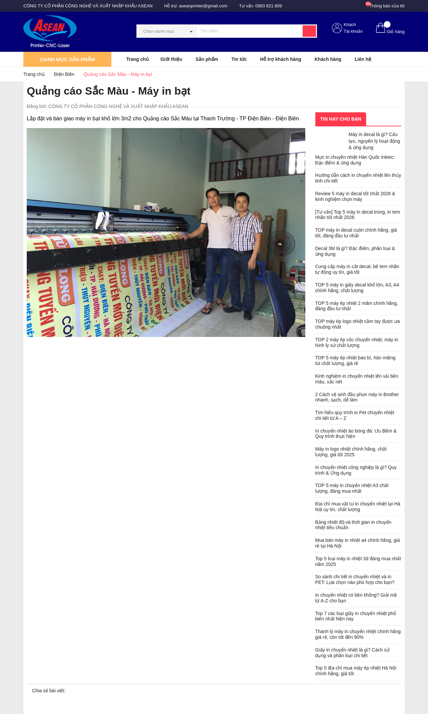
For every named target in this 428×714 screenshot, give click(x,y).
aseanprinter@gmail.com (203, 5)
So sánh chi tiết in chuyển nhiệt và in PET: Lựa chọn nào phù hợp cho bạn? (355, 579)
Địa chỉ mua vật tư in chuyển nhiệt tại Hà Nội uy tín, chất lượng (357, 506)
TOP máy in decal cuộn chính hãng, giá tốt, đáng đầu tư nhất (356, 232)
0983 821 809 (268, 5)
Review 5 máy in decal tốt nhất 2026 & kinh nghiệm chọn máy (355, 196)
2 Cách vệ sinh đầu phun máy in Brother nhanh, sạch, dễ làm (357, 397)
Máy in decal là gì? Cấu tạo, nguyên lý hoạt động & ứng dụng (374, 141)
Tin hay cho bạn (340, 119)
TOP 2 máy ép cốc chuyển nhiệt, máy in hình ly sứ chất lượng (356, 342)
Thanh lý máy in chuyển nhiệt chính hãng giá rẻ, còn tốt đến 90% (358, 634)
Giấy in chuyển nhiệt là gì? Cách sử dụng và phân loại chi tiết (352, 652)
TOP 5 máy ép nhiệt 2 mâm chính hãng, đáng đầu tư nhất (356, 306)
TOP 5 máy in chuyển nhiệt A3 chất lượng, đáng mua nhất (352, 488)
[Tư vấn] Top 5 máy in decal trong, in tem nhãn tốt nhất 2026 (357, 214)
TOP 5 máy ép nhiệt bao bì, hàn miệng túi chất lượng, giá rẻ (355, 360)
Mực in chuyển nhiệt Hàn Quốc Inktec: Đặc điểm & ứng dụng (355, 159)
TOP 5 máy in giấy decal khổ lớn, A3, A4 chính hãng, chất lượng (357, 287)
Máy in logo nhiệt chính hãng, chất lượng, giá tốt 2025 (351, 451)
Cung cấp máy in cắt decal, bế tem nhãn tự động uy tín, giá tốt (357, 269)
